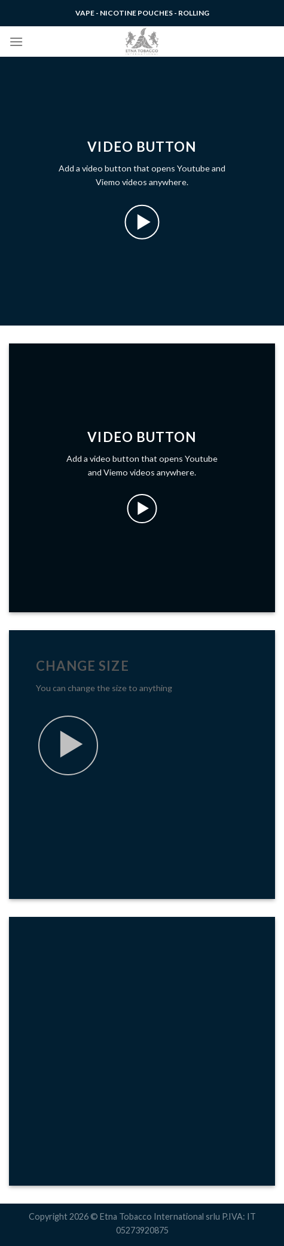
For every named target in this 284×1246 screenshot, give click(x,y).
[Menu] (16, 41)
